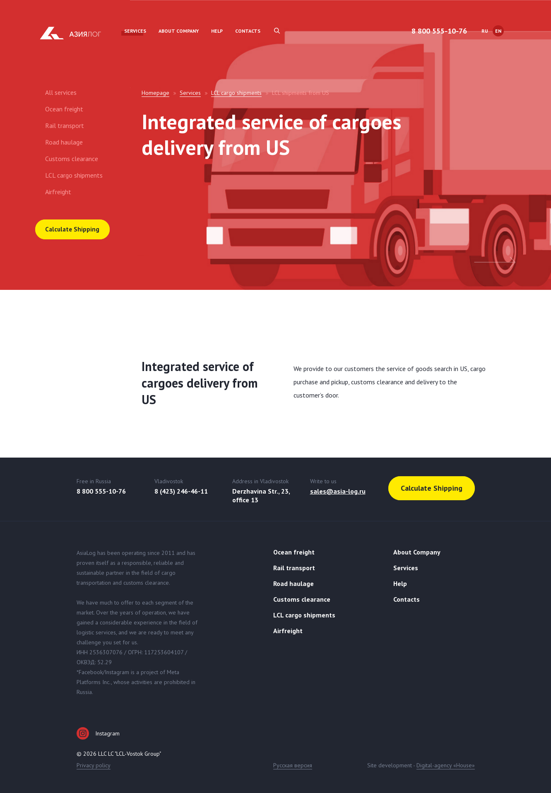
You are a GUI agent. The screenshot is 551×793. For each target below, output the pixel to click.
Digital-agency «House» (445, 765)
